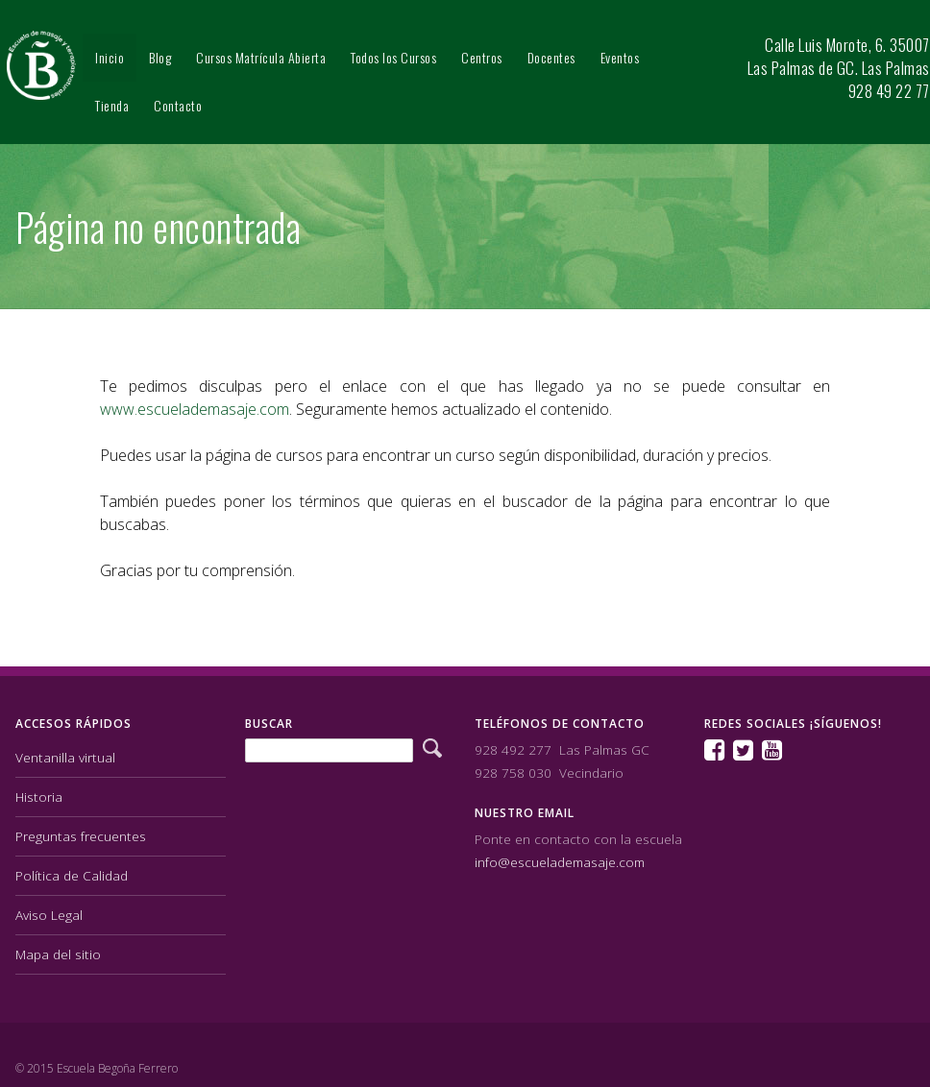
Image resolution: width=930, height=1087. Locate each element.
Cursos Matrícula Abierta (261, 57)
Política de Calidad (71, 874)
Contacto (178, 105)
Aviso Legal (49, 914)
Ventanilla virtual (65, 756)
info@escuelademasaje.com (560, 861)
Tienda (112, 105)
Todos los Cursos (393, 57)
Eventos (620, 57)
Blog (160, 57)
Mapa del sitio (58, 953)
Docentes (551, 57)
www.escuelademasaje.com (194, 409)
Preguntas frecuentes (80, 835)
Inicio (109, 57)
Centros (481, 57)
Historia (38, 795)
